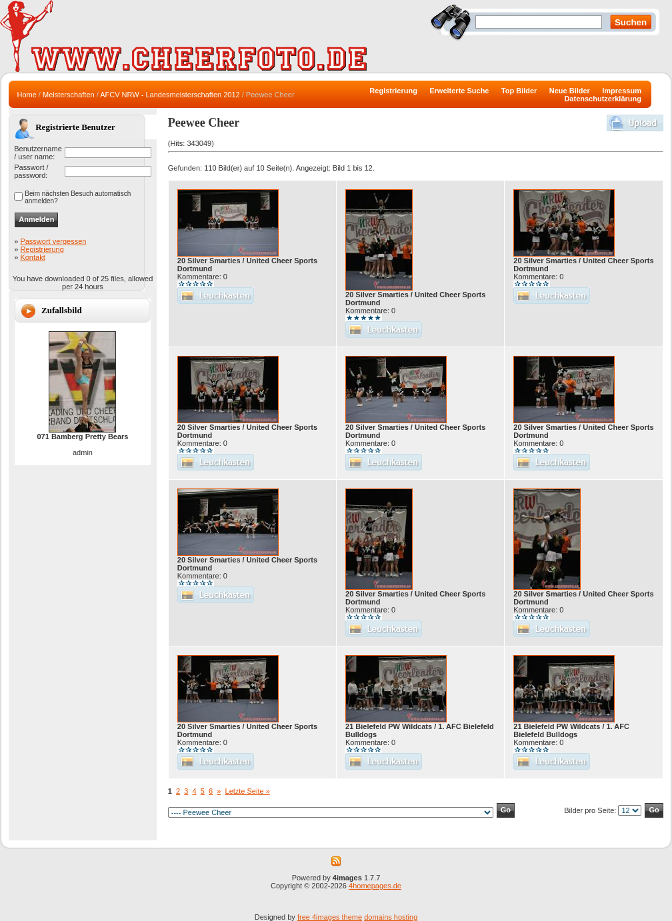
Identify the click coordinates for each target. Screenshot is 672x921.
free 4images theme (329, 917)
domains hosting (390, 917)
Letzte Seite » (247, 791)
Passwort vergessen (53, 241)
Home (26, 95)
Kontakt (32, 257)
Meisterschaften (69, 95)
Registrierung (41, 249)
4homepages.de (375, 886)
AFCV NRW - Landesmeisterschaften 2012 (170, 95)
